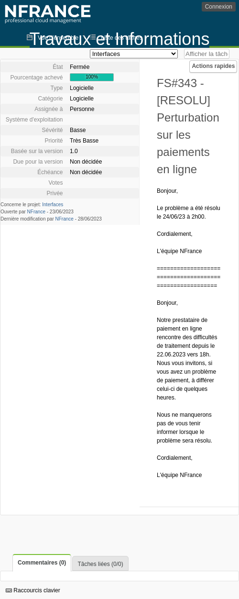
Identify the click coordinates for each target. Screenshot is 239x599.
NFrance (36, 211)
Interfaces (52, 204)
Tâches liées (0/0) (100, 564)
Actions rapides (213, 66)
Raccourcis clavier (33, 590)
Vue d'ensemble (58, 37)
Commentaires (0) (42, 562)
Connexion (218, 6)
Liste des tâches (121, 37)
